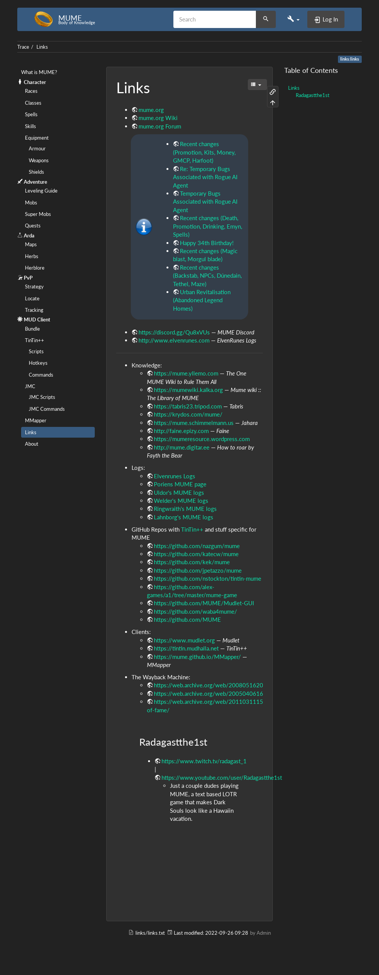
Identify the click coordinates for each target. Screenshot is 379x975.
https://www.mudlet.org (184, 640)
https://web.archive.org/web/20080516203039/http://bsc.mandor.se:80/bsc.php (257, 685)
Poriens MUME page (180, 484)
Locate (32, 298)
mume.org (151, 109)
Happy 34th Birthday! (207, 242)
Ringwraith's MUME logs (185, 508)
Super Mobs (38, 214)
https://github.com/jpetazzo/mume (198, 570)
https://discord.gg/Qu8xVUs (174, 332)
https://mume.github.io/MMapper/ (197, 656)
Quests (33, 225)
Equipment (37, 138)
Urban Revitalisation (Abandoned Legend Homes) (202, 300)
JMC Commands (47, 409)
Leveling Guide (41, 191)
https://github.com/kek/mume (192, 561)
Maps (31, 244)
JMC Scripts (42, 397)
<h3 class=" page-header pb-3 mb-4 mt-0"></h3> (189, 855)
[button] (293, 19)
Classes (33, 103)
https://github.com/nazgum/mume (197, 545)
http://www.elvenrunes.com (173, 340)
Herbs (31, 256)
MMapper (35, 420)
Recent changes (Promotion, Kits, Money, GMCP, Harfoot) (204, 152)
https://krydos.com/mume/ (188, 414)
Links (42, 47)
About (31, 444)
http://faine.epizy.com (181, 430)
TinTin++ (34, 340)
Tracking (34, 310)
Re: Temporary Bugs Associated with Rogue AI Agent (205, 177)
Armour (37, 148)
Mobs (31, 202)
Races (31, 91)
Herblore (34, 268)
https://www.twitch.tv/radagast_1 (204, 761)
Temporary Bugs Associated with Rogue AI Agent (205, 201)
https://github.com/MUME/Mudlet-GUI (204, 602)
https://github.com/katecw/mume (196, 553)
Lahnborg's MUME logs (183, 517)
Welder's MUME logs (181, 500)
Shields (36, 172)
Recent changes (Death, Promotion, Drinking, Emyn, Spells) (207, 226)
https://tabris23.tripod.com (188, 406)
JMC (30, 386)
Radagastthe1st (313, 95)
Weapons (39, 160)
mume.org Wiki (158, 117)
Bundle (32, 329)
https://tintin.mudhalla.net (186, 648)
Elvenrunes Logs (174, 476)
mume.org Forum (159, 126)
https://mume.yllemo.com (186, 373)
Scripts (36, 351)
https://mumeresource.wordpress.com (202, 438)
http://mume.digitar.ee (181, 447)
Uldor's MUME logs (179, 492)
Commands (41, 375)
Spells (31, 114)
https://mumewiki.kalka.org (188, 389)
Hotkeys (38, 363)
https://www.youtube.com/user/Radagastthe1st (221, 777)
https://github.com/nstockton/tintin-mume (207, 578)
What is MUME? (39, 72)
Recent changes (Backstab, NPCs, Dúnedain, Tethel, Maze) (207, 275)
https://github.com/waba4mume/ (195, 611)
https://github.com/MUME (187, 619)
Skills (30, 126)
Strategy (34, 286)
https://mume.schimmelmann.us (194, 422)
